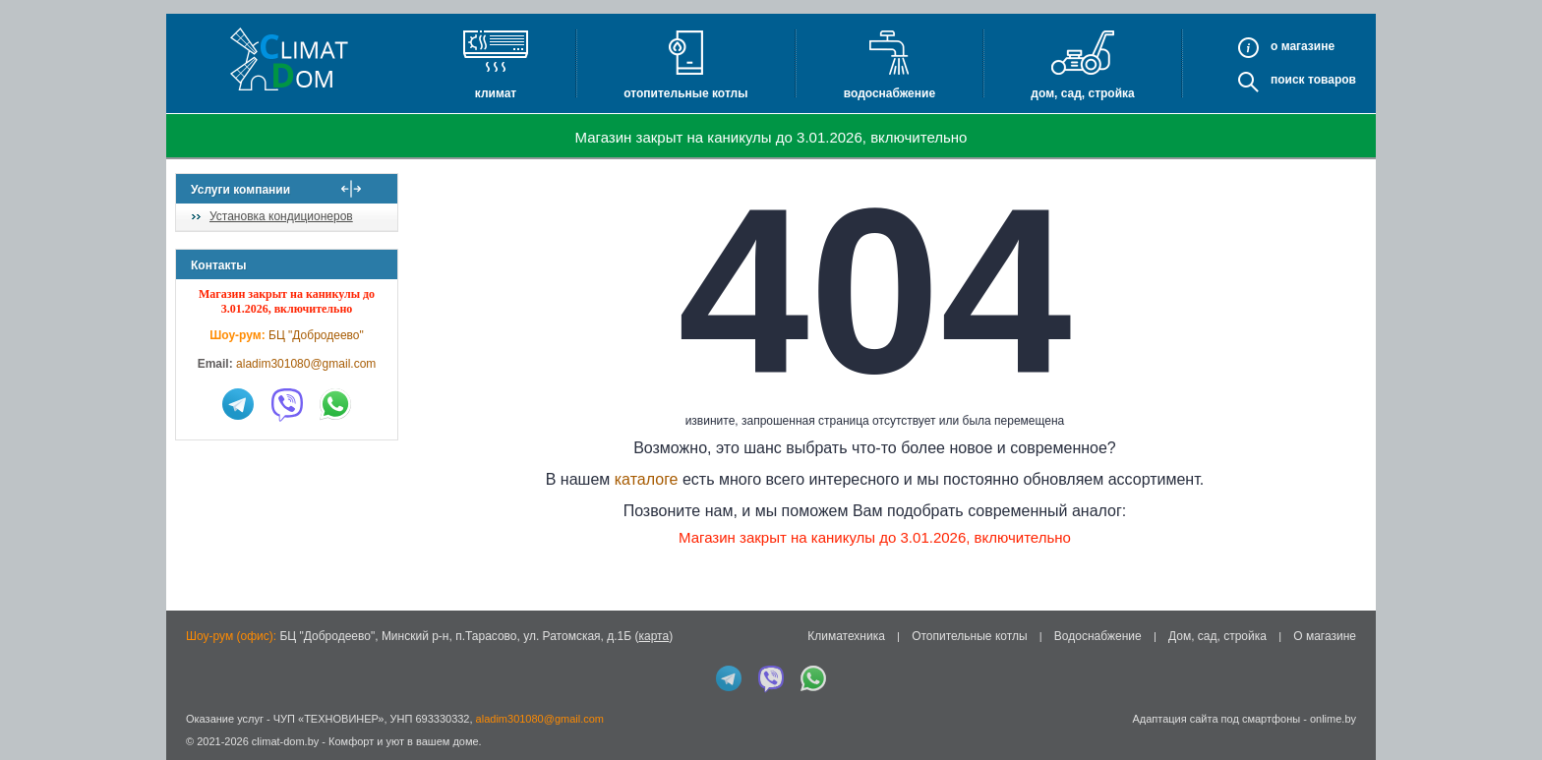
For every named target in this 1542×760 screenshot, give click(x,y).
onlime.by (1333, 719)
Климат (495, 93)
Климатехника (846, 636)
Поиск (1288, 80)
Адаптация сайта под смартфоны (1216, 719)
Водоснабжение (889, 93)
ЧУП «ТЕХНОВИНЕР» (329, 719)
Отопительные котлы (685, 93)
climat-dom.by (285, 741)
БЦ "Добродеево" (316, 335)
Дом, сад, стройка (1082, 93)
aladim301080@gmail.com (306, 364)
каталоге (658, 479)
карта (653, 636)
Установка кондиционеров (281, 216)
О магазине (1324, 636)
